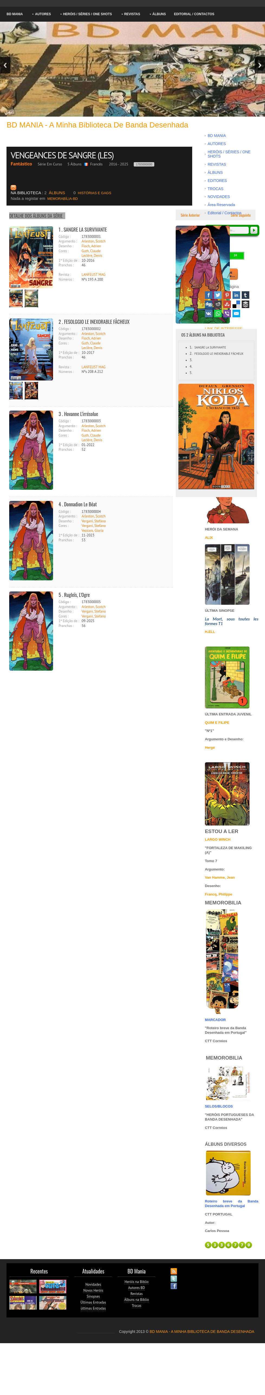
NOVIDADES (219, 196)
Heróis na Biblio (137, 1281)
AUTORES (43, 14)
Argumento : (67, 241)
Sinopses (93, 1296)
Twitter (218, 295)
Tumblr (245, 295)
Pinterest (227, 295)
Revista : (64, 274)
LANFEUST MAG (93, 274)
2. (190, 353)
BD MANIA (14, 14)
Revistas (136, 1293)
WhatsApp (218, 313)
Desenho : (65, 246)
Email (236, 313)
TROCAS (215, 189)
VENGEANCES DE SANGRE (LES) (63, 155)
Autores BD (136, 1287)
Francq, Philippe (218, 894)
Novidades (93, 1284)
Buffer (245, 304)
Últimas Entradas (93, 1302)
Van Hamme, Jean (220, 877)
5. (190, 372)
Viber (227, 313)
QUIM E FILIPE (217, 723)
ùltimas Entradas (93, 1308)
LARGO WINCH (218, 839)
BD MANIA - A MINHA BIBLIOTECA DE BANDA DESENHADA (202, 1331)
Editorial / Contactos (194, 14)
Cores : (63, 251)
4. (190, 366)
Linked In (236, 295)
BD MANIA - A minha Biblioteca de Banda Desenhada (97, 125)
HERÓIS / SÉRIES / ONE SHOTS (87, 14)
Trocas (136, 1305)
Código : (64, 236)
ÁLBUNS (159, 14)
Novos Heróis (93, 1290)
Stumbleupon (227, 304)
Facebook (208, 295)
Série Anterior (190, 215)
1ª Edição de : (68, 260)
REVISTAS (132, 14)
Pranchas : (66, 265)
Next (260, 65)
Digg (208, 304)
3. (190, 360)
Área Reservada (221, 205)
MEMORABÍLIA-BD (44, 199)
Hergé (210, 748)
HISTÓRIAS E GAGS (92, 193)
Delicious (236, 304)
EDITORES (217, 180)
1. (190, 347)
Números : (66, 279)
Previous (5, 65)
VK (208, 313)
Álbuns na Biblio (136, 1299)
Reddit (218, 304)
